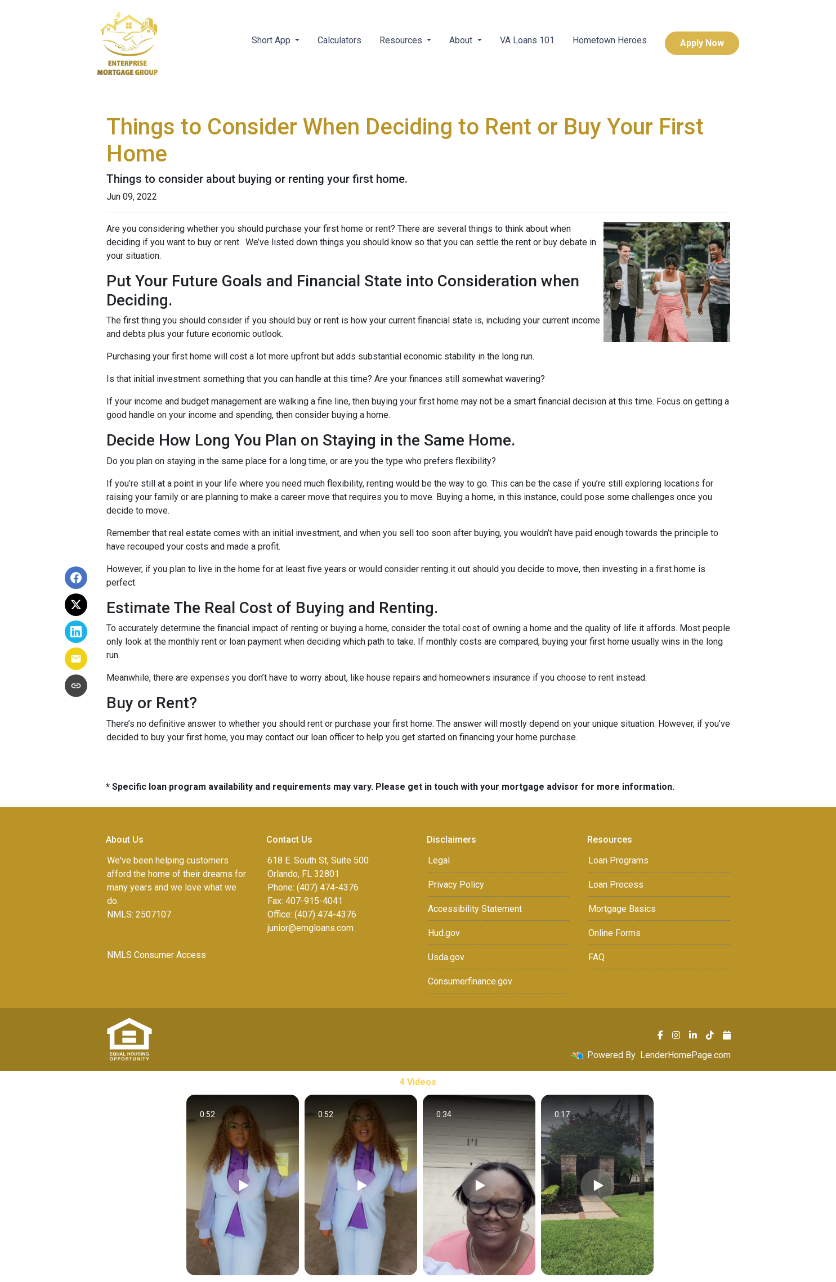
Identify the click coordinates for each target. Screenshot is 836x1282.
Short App (272, 40)
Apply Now (702, 43)
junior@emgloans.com (310, 928)
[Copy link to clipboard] (76, 685)
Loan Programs (618, 860)
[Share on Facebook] (76, 577)
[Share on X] (76, 604)
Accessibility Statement (475, 908)
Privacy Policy (456, 884)
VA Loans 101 (527, 40)
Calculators (339, 40)
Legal (439, 860)
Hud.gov (444, 933)
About (462, 40)
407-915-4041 (314, 901)
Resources (401, 40)
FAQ (596, 957)
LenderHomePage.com (685, 1055)
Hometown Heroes (610, 40)
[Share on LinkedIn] (76, 631)
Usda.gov (446, 957)
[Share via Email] (76, 658)
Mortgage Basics (622, 908)
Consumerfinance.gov (470, 981)
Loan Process (615, 884)
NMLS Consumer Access (156, 955)
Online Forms (614, 933)
